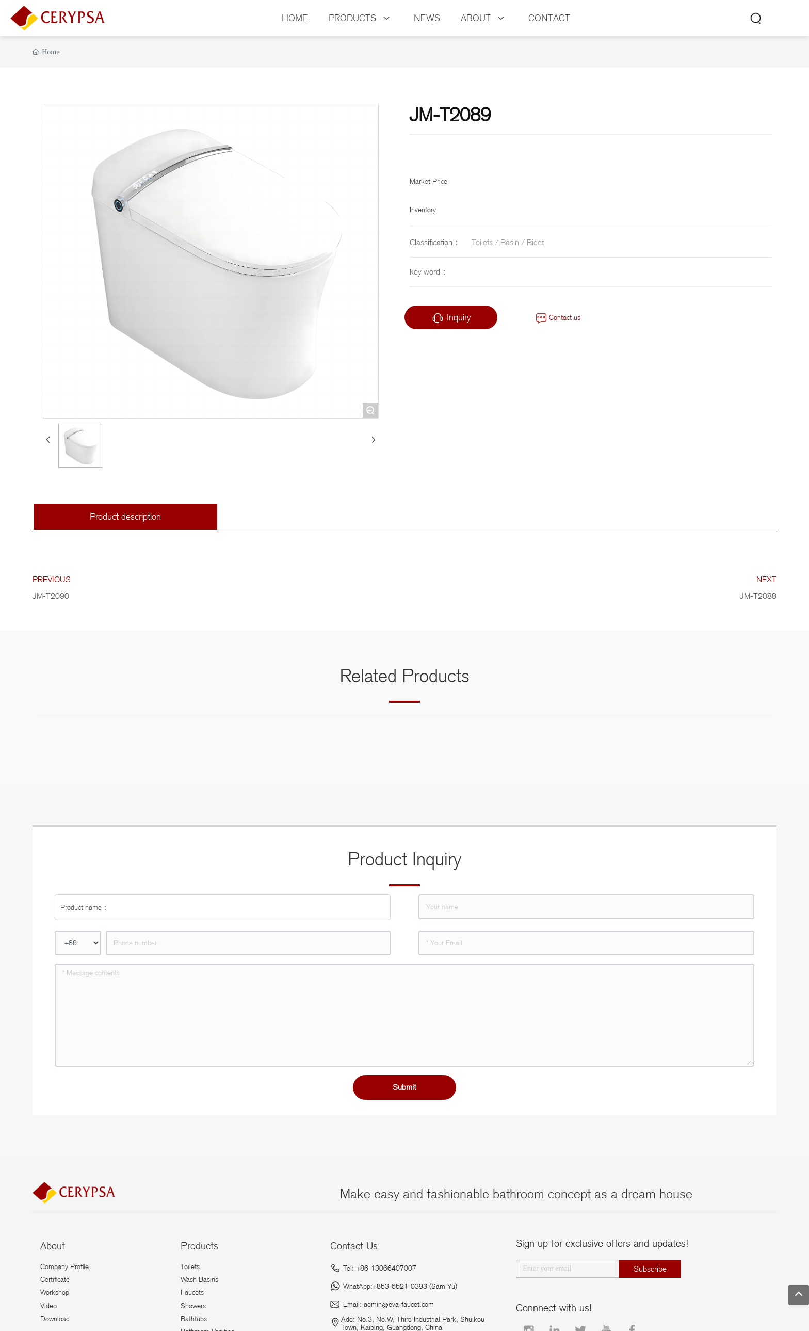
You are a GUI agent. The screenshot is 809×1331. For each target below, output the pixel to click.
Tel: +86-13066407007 (379, 1268)
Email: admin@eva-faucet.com (388, 1304)
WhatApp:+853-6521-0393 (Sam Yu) (400, 1286)
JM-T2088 (758, 596)
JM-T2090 (51, 596)
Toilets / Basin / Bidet (508, 242)
